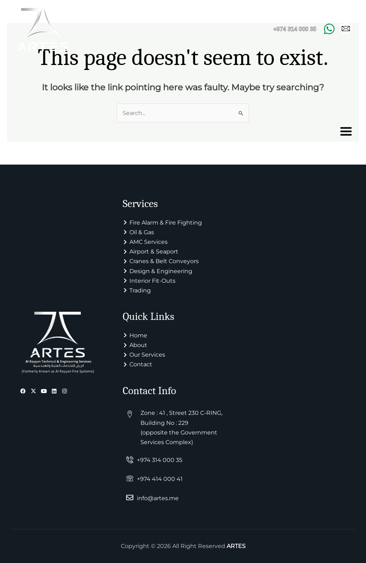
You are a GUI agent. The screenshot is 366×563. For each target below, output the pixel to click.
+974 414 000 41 (160, 479)
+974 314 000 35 (159, 460)
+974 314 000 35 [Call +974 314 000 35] (294, 29)
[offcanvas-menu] (346, 131)
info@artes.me (158, 498)
